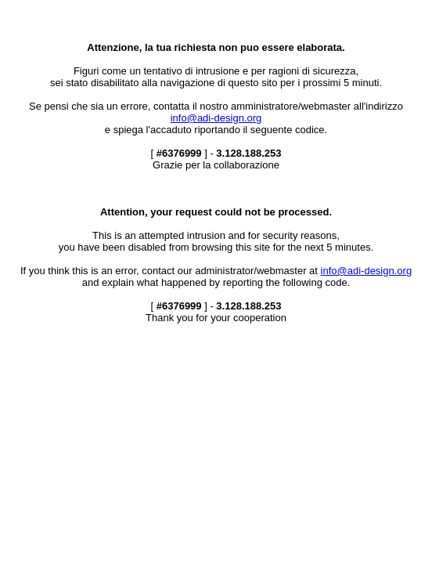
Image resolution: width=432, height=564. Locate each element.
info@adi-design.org (216, 118)
